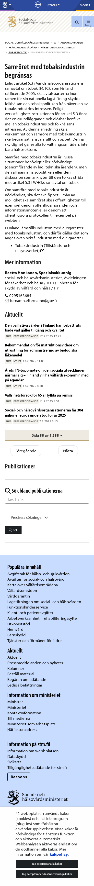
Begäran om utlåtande (26, 679)
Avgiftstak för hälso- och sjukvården (38, 573)
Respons (19, 776)
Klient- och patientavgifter (30, 612)
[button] (47, 435)
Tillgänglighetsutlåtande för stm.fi (37, 767)
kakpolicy (59, 854)
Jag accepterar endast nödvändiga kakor (47, 874)
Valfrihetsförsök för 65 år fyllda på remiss (39, 395)
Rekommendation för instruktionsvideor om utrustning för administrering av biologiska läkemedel (42, 349)
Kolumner (15, 668)
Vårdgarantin (18, 595)
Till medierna (18, 718)
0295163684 (20, 295)
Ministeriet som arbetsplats (31, 723)
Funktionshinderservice (27, 606)
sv (54, 42)
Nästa (68, 450)
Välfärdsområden (22, 590)
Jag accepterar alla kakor (47, 863)
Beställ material (20, 673)
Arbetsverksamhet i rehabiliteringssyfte (42, 618)
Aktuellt (14, 657)
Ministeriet (16, 707)
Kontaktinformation (24, 712)
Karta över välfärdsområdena (32, 584)
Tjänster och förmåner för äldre (34, 640)
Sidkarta (14, 761)
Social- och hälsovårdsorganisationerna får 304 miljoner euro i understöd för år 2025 (44, 412)
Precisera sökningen (29, 517)
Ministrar (15, 701)
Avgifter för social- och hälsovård (36, 579)
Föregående (25, 450)
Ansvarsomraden (71, 42)
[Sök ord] (47, 499)
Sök (13, 530)
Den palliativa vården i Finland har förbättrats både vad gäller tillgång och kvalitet (43, 327)
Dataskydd (16, 756)
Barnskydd (16, 634)
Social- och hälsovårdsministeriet (27, 42)
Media (85, 5)
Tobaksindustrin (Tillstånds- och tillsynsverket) (42, 248)
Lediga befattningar (24, 684)
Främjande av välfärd (22, 47)
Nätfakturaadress (22, 729)
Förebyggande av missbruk (57, 47)
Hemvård (15, 629)
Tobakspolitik (17, 52)
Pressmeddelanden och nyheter (35, 662)
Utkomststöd (18, 623)
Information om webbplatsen (33, 750)
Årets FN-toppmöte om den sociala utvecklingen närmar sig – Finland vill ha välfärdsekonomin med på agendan (47, 375)
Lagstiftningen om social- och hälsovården (44, 601)
